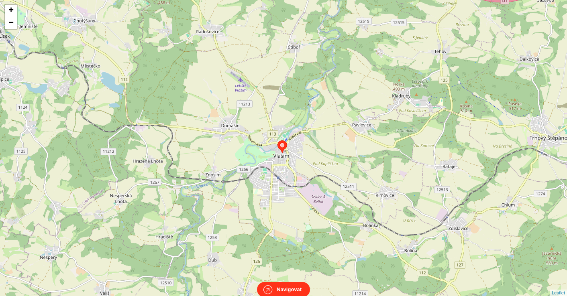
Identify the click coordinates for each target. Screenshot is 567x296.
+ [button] (11, 11)
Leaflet (558, 285)
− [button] (11, 23)
